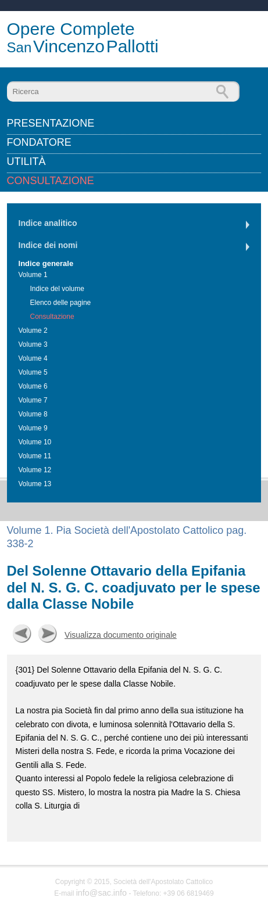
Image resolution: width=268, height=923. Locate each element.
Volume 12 (35, 470)
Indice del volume (57, 289)
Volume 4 (33, 358)
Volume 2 (33, 330)
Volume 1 (33, 275)
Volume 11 (35, 456)
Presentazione (51, 123)
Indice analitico (48, 223)
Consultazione (50, 180)
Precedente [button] (22, 633)
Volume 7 (33, 400)
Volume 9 (33, 428)
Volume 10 (35, 442)
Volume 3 (33, 344)
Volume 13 (35, 484)
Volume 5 (33, 372)
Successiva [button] (47, 633)
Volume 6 (33, 386)
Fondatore (39, 142)
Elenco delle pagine (60, 303)
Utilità (26, 161)
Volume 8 (33, 414)
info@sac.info (101, 892)
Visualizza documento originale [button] (121, 635)
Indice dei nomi (48, 245)
